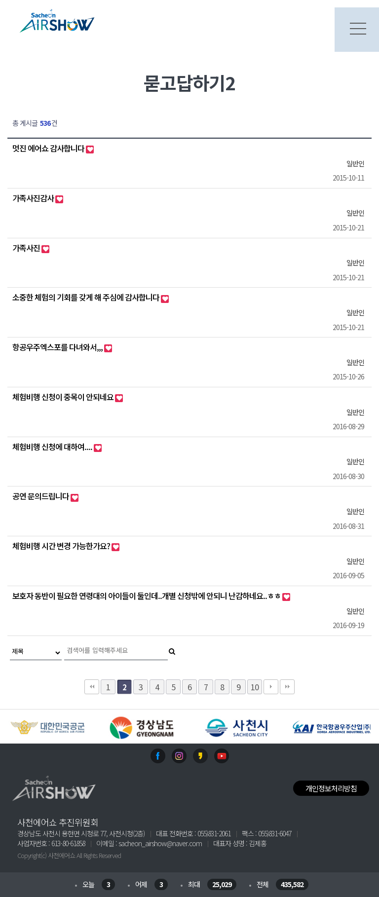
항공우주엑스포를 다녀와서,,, (58, 347)
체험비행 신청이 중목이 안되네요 (63, 397)
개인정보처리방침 (331, 788)
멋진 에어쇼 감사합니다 (49, 148)
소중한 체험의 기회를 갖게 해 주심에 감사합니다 (86, 297)
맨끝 (287, 686)
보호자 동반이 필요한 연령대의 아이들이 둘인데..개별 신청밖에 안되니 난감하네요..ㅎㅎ (147, 595)
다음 (271, 686)
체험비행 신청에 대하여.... (53, 446)
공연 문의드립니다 (41, 496)
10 (255, 687)
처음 (91, 686)
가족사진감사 (33, 198)
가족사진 (26, 248)
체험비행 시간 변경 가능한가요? (62, 546)
